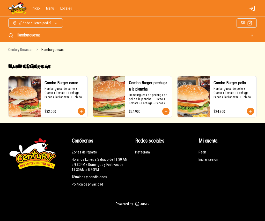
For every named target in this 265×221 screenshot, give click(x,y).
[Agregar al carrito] (81, 111)
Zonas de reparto (84, 152)
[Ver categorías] (252, 35)
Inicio (36, 8)
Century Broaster (20, 50)
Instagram (142, 152)
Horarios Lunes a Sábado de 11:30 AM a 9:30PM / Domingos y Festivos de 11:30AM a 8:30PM (100, 164)
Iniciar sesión (208, 159)
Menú (50, 8)
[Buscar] (10, 35)
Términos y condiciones (89, 177)
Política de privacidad (87, 184)
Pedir (202, 152)
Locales (66, 8)
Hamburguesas (29, 35)
